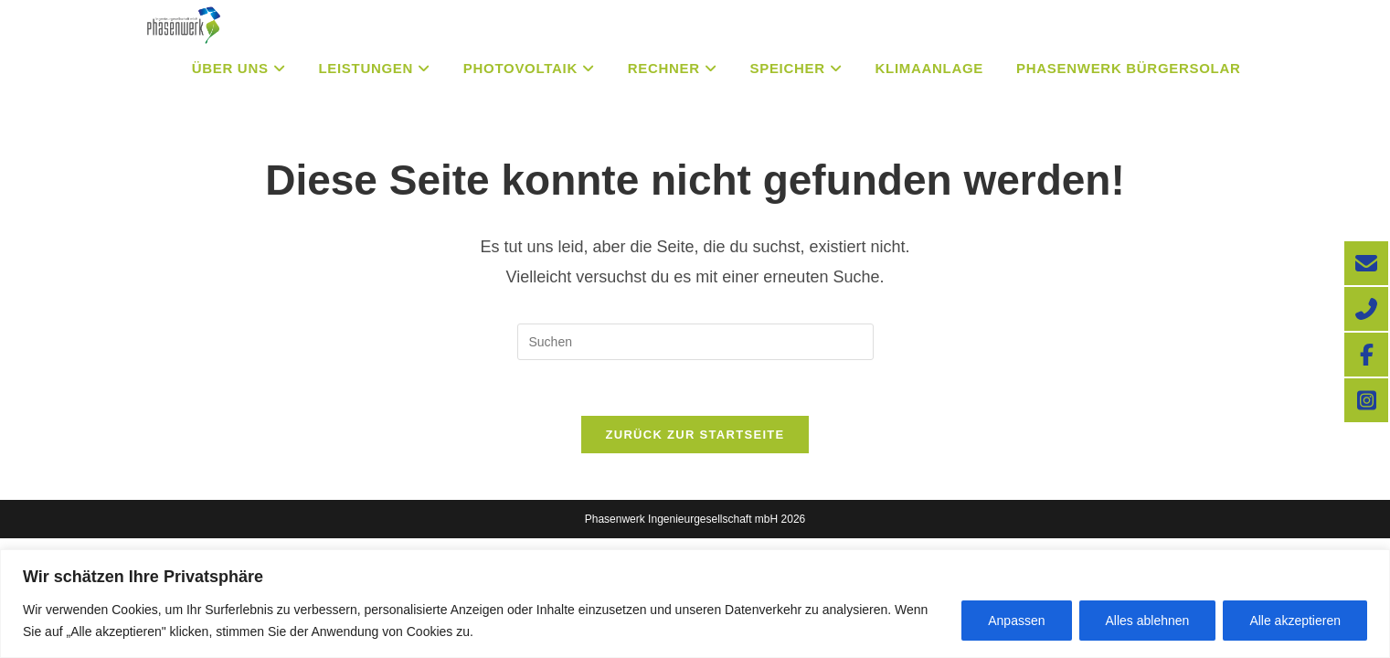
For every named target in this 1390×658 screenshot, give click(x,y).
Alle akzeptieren (1295, 620)
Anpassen (1016, 620)
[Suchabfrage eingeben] (695, 342)
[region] (695, 603)
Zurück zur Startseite (694, 434)
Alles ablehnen (1148, 620)
